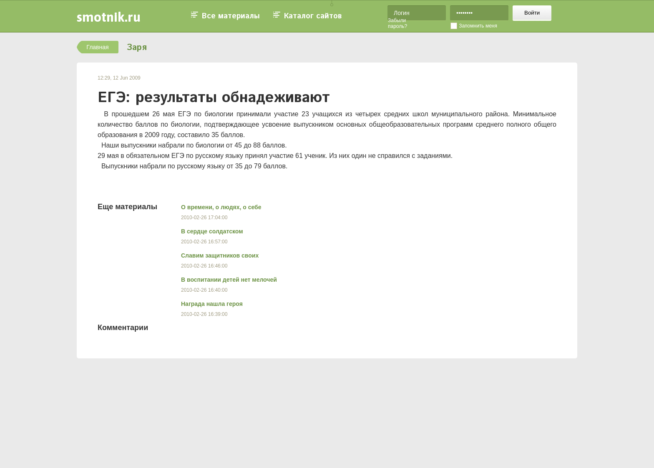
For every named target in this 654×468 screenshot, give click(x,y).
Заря (137, 48)
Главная (97, 47)
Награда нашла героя (212, 303)
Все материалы (231, 16)
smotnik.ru (109, 17)
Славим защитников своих (220, 255)
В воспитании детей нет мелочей (229, 279)
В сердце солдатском (212, 231)
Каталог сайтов (313, 16)
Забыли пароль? (397, 23)
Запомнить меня (478, 26)
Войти (532, 13)
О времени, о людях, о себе (221, 207)
